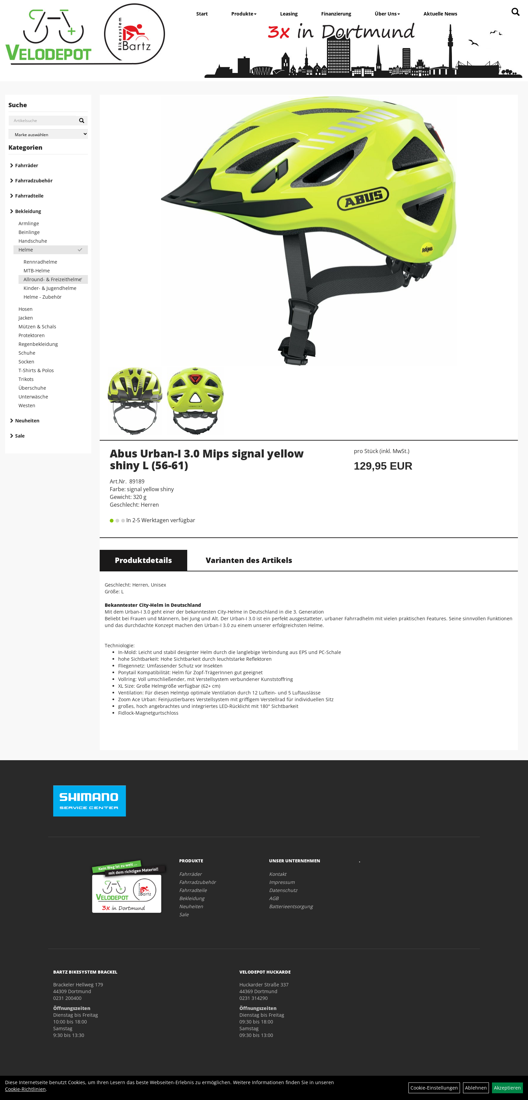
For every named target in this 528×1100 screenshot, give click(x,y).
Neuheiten (27, 420)
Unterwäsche (33, 396)
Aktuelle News (440, 13)
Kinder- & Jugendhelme (50, 288)
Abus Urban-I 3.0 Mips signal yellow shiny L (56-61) (207, 459)
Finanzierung (336, 13)
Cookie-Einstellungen (434, 1087)
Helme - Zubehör (43, 297)
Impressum (282, 882)
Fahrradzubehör (34, 180)
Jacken (26, 318)
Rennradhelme (40, 262)
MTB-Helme (37, 270)
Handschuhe (33, 241)
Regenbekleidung (38, 344)
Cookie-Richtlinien (25, 1089)
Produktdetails (143, 560)
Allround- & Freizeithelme (52, 279)
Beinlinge (29, 232)
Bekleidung (28, 211)
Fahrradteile (29, 195)
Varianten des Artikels (249, 560)
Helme (26, 249)
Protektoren (32, 335)
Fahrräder (26, 165)
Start (202, 13)
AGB (273, 898)
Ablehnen (476, 1087)
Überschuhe (32, 388)
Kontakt (277, 874)
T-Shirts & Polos (36, 370)
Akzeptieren (507, 1087)
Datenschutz (283, 890)
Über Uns (387, 13)
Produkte (244, 13)
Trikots (26, 379)
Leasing (289, 13)
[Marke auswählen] (48, 134)
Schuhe (27, 353)
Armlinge (29, 223)
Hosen (26, 309)
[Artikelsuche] (516, 12)
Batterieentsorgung (291, 906)
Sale (20, 436)
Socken (26, 361)
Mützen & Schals (37, 326)
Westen (27, 405)
